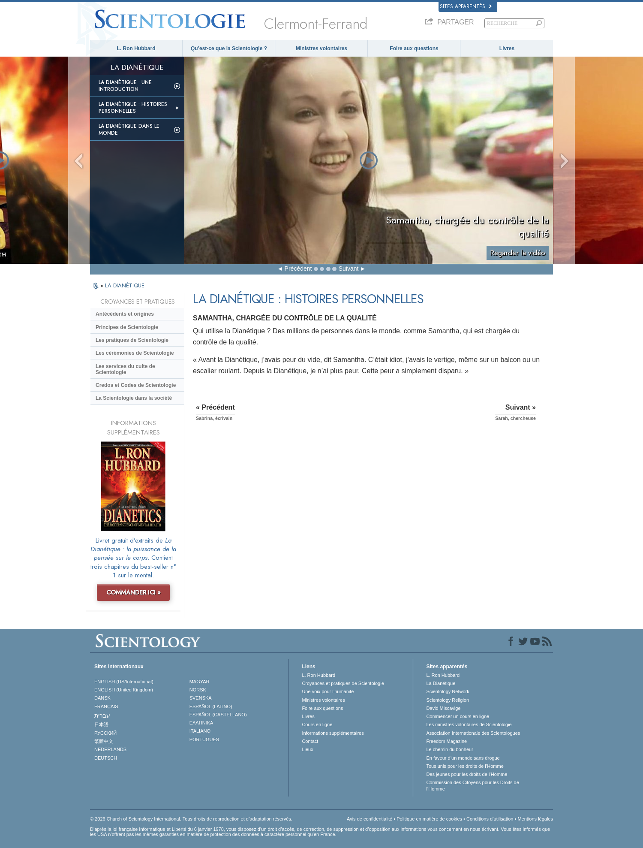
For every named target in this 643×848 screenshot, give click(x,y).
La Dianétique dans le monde (129, 129)
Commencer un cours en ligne (457, 716)
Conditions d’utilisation (489, 818)
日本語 (101, 724)
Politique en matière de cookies (429, 818)
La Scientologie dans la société (134, 398)
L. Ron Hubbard (136, 48)
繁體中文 (103, 741)
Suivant (349, 268)
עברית (102, 715)
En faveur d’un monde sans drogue (462, 757)
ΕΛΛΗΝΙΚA (201, 722)
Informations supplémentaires (333, 733)
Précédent (298, 268)
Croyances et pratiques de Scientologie (343, 683)
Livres (506, 48)
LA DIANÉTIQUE (124, 285)
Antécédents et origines (125, 314)
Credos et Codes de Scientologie (136, 385)
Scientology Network (447, 691)
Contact (310, 741)
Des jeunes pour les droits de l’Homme (466, 774)
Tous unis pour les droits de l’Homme (464, 766)
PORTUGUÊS (204, 739)
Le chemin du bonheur (449, 749)
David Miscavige (443, 708)
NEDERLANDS (110, 749)
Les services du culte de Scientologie (125, 369)
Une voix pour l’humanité (328, 691)
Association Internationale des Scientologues (473, 733)
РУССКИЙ (105, 733)
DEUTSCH (105, 757)
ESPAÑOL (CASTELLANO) (218, 714)
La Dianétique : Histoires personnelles (133, 107)
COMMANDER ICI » (133, 592)
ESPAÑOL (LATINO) (210, 706)
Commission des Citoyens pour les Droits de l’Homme (472, 785)
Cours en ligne (317, 724)
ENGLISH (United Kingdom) (123, 689)
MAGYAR (199, 681)
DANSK (102, 697)
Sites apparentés (466, 6)
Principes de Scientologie (127, 327)
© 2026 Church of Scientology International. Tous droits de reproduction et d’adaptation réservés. (191, 818)
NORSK (197, 689)
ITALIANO (199, 730)
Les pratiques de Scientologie (132, 340)
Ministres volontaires (321, 48)
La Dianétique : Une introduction (125, 85)
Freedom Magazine (446, 741)
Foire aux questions (414, 48)
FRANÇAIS (106, 706)
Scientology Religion (447, 700)
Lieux (307, 749)
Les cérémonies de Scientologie (135, 353)
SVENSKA (200, 697)
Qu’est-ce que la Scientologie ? (229, 48)
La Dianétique (440, 683)
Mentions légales (535, 818)
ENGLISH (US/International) (123, 681)
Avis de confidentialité (369, 818)
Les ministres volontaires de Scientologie (468, 724)
